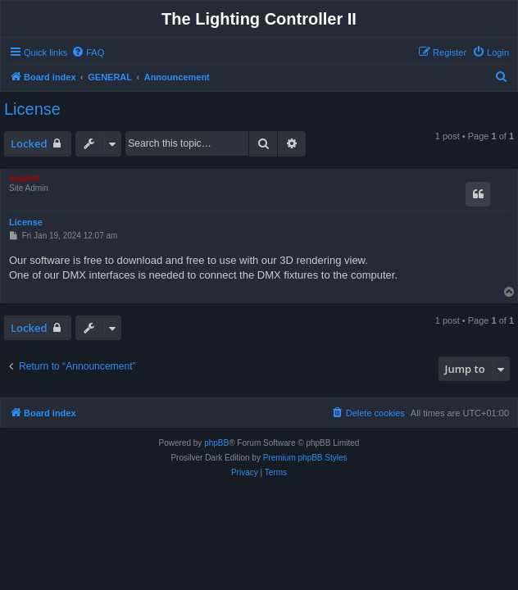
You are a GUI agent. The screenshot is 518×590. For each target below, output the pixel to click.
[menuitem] (87, 52)
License (32, 109)
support (24, 178)
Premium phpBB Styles (305, 457)
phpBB (216, 442)
